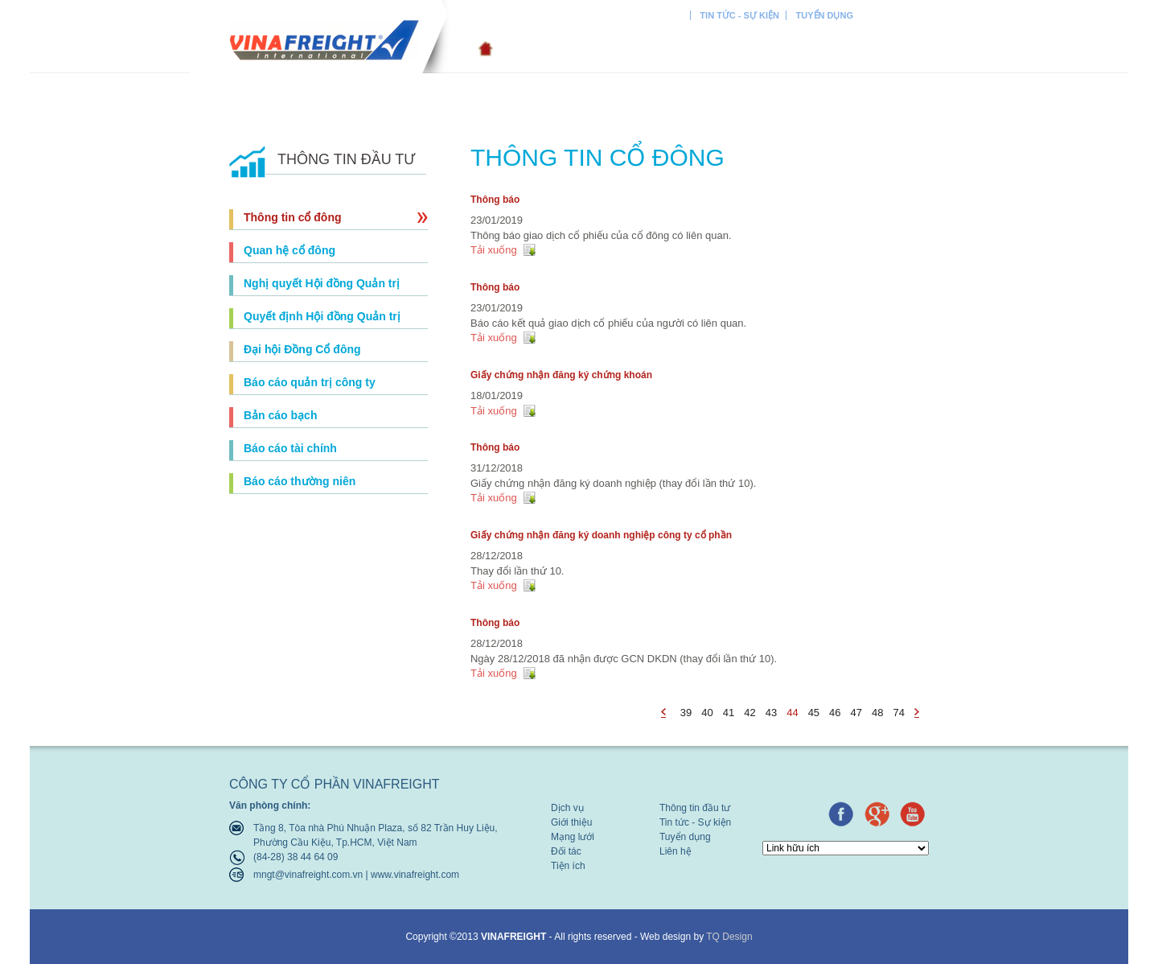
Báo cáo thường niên (299, 481)
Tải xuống (493, 250)
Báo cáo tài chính (290, 448)
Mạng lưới (687, 49)
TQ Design (729, 936)
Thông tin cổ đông (293, 217)
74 (899, 713)
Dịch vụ (512, 48)
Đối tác (767, 49)
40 (706, 713)
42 (749, 713)
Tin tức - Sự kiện (739, 15)
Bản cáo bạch (280, 415)
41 (728, 713)
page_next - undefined (919, 713)
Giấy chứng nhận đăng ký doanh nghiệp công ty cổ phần (601, 535)
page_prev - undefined (666, 713)
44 (792, 713)
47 (856, 713)
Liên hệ (907, 49)
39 (686, 713)
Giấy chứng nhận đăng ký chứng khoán (561, 375)
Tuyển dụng (824, 15)
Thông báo (494, 199)
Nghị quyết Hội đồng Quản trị (322, 283)
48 (877, 713)
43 (771, 713)
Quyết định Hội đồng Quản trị (322, 316)
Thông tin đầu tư (641, 15)
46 (834, 713)
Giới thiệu (601, 49)
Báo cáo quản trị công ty (310, 382)
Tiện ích (838, 49)
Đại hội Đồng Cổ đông (302, 349)
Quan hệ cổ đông (289, 250)
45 (813, 713)
